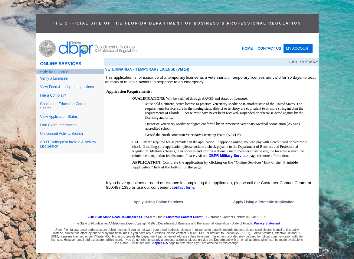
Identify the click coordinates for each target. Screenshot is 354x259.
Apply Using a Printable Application (264, 202)
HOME (247, 48)
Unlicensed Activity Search (61, 133)
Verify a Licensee (54, 78)
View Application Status (59, 117)
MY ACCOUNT (298, 48)
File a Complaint (53, 95)
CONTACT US (269, 48)
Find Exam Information (58, 125)
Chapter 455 (159, 243)
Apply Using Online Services (158, 202)
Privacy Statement (267, 223)
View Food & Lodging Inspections (67, 87)
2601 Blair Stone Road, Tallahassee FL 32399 (120, 217)
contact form (183, 187)
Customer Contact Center (184, 217)
